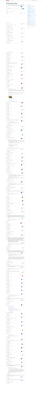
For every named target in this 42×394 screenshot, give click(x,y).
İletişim (28, 27)
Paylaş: (8, 28)
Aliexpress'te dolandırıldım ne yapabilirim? (31, 25)
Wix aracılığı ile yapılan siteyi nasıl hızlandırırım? (30, 7)
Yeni (22, 13)
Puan (24, 13)
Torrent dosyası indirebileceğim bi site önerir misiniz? (31, 13)
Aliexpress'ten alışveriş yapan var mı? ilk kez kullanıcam (31, 10)
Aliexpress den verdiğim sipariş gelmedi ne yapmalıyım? (31, 14)
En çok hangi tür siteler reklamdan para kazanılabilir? (31, 23)
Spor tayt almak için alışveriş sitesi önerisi (32, 6)
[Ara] (11, 0)
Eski (20, 13)
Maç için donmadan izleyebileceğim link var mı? (31, 17)
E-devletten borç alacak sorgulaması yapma (31, 24)
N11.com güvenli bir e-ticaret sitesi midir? (32, 9)
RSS (27, 28)
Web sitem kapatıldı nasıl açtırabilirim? (31, 22)
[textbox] (16, 11)
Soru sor (33, 0)
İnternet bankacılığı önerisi (30, 8)
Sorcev (9, 0)
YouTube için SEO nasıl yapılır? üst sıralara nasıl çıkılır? (31, 18)
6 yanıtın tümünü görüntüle (11, 146)
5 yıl (13, 29)
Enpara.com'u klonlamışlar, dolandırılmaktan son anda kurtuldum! (31, 15)
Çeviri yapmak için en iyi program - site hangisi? (31, 20)
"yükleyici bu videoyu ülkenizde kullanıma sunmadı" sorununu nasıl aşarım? (31, 21)
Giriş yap (35, 0)
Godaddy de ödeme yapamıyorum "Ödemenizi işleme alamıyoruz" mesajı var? (31, 11)
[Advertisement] (15, 18)
